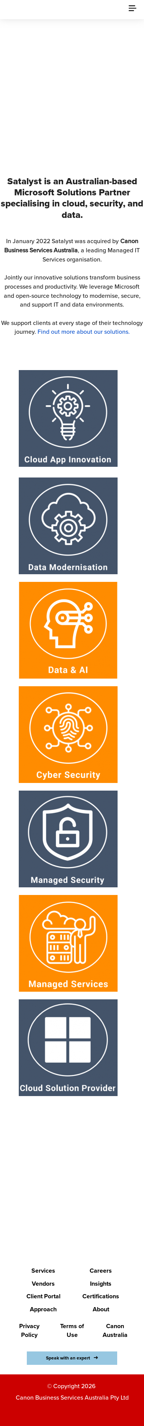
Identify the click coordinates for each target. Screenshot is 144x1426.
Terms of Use (72, 1330)
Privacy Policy (29, 1330)
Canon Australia (115, 1330)
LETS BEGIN (67, 1219)
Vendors (43, 1284)
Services (43, 1271)
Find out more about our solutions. (84, 332)
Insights (100, 1284)
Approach (43, 1309)
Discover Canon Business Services (72, 127)
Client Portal (43, 1296)
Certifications (100, 1296)
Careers (101, 1271)
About (101, 1309)
